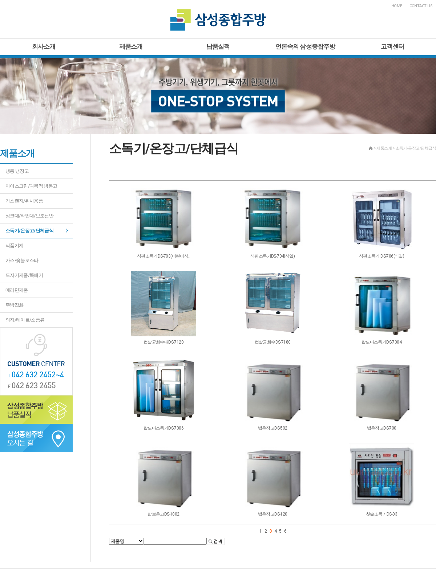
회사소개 (44, 46)
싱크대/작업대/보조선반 (29, 215)
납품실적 (218, 46)
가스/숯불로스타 (22, 260)
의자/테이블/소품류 (25, 320)
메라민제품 (16, 290)
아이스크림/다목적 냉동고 (31, 186)
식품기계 (14, 245)
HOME (396, 6)
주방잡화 (14, 305)
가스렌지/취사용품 (24, 201)
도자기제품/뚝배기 (24, 275)
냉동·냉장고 (17, 171)
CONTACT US (421, 6)
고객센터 (392, 46)
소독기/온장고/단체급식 (29, 230)
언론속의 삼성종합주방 (305, 46)
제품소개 (131, 46)
